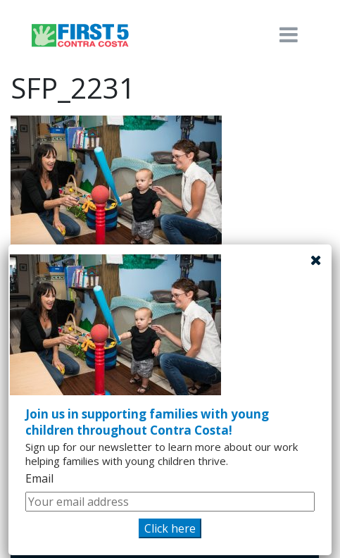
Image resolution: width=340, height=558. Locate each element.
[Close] (316, 260)
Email (39, 478)
